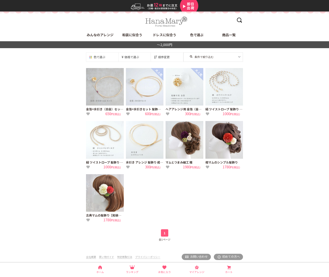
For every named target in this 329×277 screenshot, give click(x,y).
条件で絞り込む (202, 57)
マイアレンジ (196, 272)
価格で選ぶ (131, 57)
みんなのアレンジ (100, 34)
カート (229, 272)
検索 (239, 20)
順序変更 (164, 57)
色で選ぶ (197, 34)
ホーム (100, 272)
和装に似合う (132, 34)
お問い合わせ (199, 256)
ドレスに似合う (164, 34)
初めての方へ (231, 256)
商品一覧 (229, 34)
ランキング (132, 272)
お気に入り (164, 272)
